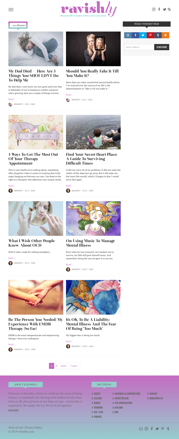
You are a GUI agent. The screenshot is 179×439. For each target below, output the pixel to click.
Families (98, 416)
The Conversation (123, 403)
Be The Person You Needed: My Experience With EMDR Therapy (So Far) (35, 324)
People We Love (122, 398)
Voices (97, 393)
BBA (116, 412)
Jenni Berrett (18, 104)
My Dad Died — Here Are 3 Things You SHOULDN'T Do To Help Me (33, 76)
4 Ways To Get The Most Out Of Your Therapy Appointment (33, 159)
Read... (11, 99)
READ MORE (13, 410)
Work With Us (156, 398)
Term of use (15, 427)
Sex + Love (98, 412)
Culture (98, 398)
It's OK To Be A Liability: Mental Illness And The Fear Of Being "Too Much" (91, 324)
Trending (98, 407)
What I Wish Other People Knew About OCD (31, 243)
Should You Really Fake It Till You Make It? (92, 73)
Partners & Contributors (127, 393)
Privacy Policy (33, 427)
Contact (153, 393)
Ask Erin (119, 407)
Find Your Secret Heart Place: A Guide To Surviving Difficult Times (91, 159)
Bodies (97, 403)
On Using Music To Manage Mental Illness (90, 243)
